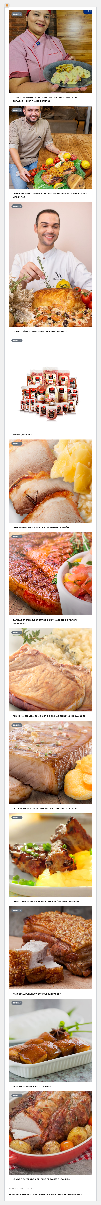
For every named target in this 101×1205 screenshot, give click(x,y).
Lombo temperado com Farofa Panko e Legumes (41, 1179)
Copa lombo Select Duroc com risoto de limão (41, 527)
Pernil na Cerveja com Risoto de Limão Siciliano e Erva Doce (49, 716)
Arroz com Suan (22, 435)
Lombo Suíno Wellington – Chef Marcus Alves (40, 331)
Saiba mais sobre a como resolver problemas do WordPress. (45, 1194)
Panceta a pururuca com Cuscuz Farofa (37, 994)
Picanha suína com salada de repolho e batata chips (45, 808)
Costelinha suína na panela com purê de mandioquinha (46, 901)
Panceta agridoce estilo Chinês (32, 1086)
